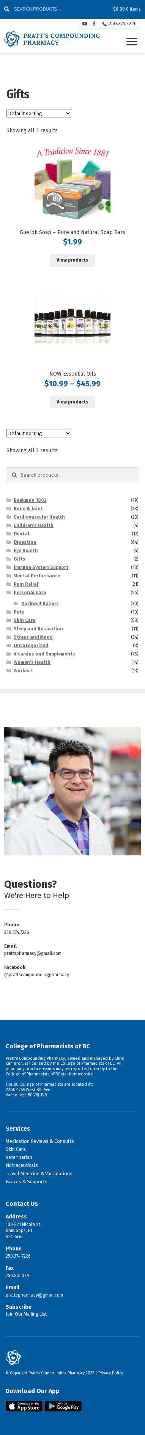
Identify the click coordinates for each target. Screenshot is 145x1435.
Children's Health (34, 525)
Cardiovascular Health (39, 517)
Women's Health (32, 662)
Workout (23, 670)
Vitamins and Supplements (44, 654)
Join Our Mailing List (26, 1314)
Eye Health (26, 550)
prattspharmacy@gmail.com (32, 953)
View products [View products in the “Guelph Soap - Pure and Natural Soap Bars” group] (72, 260)
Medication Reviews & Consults (40, 1141)
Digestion (25, 542)
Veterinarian (19, 1157)
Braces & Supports (26, 1181)
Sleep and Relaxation (38, 629)
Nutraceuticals (22, 1165)
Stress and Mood (33, 637)
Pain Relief (26, 584)
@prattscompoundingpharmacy (36, 974)
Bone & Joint (28, 508)
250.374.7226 (123, 23)
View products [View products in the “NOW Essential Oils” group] (72, 402)
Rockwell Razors (40, 603)
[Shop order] (38, 113)
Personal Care (30, 592)
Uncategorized (31, 645)
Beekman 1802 (30, 500)
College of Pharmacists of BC (48, 1046)
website (85, 1074)
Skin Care (24, 620)
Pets (19, 612)
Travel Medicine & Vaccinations (39, 1173)
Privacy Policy (110, 1373)
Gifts (19, 559)
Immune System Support (41, 567)
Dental (21, 534)
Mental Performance (37, 575)
